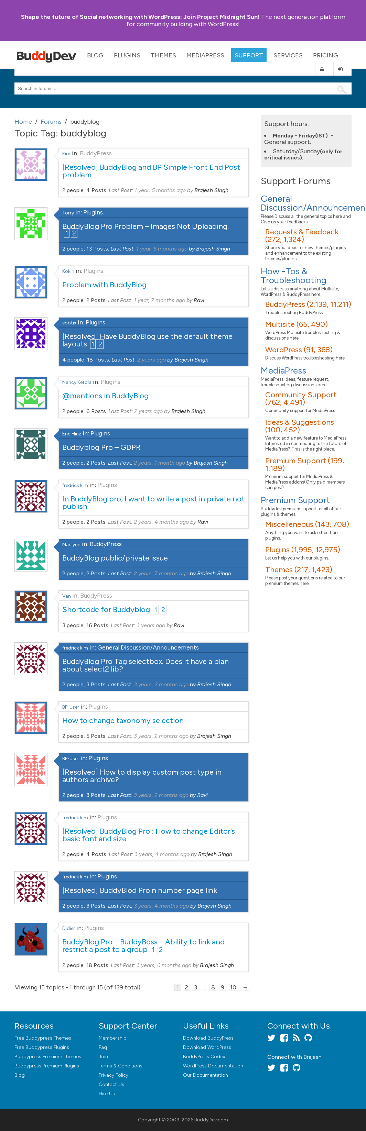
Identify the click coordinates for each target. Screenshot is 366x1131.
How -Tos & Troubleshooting (293, 276)
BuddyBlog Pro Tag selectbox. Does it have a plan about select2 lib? (145, 665)
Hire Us (107, 1094)
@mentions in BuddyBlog (105, 395)
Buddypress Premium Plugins (46, 1066)
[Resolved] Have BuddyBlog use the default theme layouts (147, 340)
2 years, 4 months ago (161, 522)
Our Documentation (205, 1075)
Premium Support (295, 500)
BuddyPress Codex (204, 1057)
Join (103, 1057)
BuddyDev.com (211, 1120)
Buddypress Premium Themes (47, 1057)
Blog (95, 55)
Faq (103, 1047)
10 (233, 987)
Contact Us (111, 1084)
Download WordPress (207, 1047)
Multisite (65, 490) (296, 324)
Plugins (127, 55)
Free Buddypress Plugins (41, 1047)
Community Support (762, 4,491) (300, 398)
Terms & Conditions (120, 1066)
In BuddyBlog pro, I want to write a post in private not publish (153, 502)
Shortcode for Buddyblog (106, 609)
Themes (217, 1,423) (298, 569)
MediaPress (205, 55)
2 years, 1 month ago (159, 462)
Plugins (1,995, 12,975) (302, 549)
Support (249, 55)
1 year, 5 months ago (160, 190)
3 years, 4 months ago (162, 854)
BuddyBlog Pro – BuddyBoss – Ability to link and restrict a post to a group (143, 945)
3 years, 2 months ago (161, 684)
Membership (113, 1038)
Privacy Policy (113, 1075)
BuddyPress (96, 153)
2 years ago (151, 359)
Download (208, 1038)
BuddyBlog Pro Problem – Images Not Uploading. (145, 226)
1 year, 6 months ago (161, 248)
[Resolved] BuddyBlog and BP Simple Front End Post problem (151, 171)
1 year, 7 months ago (159, 300)
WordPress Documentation (213, 1066)
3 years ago (151, 625)
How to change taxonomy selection (123, 720)
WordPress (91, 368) (299, 349)
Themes (163, 55)
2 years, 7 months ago (161, 573)
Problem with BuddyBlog (104, 284)
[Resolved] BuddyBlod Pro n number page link (139, 890)
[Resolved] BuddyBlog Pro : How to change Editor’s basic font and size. (148, 835)
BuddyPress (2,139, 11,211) (308, 304)
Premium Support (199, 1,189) (304, 464)
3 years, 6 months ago (164, 965)
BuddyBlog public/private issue (115, 558)
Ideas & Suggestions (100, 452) (299, 426)
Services (288, 55)
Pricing (325, 55)
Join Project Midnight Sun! (140, 17)
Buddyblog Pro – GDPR (101, 447)
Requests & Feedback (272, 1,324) (301, 235)
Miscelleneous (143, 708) (307, 524)
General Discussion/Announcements (148, 647)
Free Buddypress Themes (42, 1038)
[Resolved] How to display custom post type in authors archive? (142, 775)
